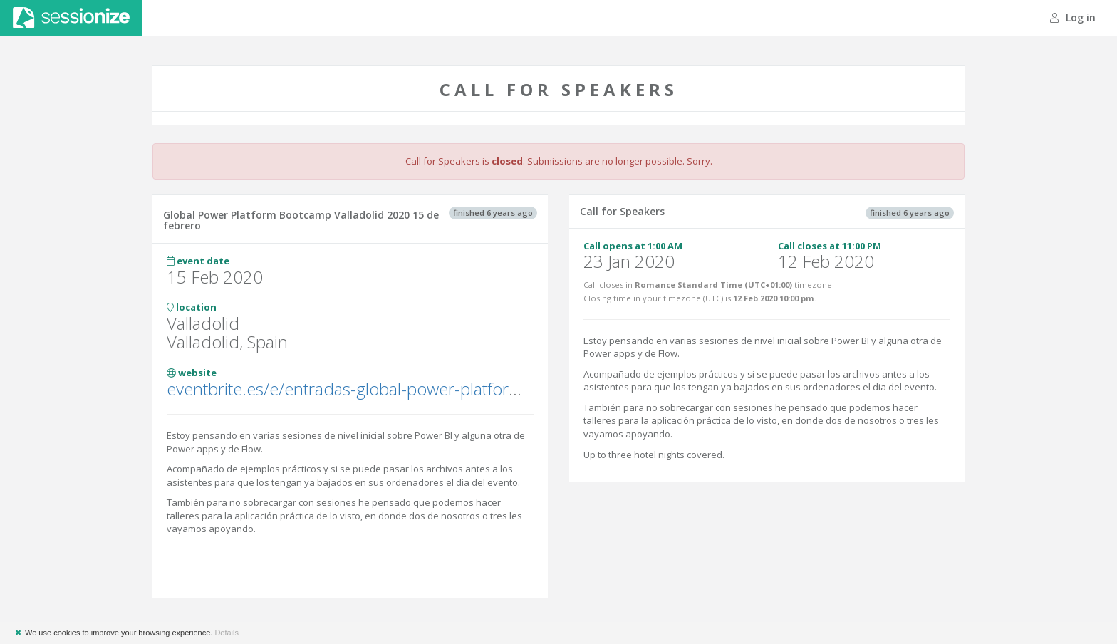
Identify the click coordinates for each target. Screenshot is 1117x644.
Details (226, 632)
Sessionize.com (71, 18)
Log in (1073, 17)
